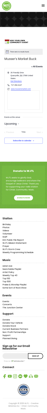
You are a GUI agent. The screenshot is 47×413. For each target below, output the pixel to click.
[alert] (23, 52)
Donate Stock (9, 325)
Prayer (6, 246)
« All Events (37, 66)
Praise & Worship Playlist (15, 284)
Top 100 (6, 278)
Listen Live (7, 266)
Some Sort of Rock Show (14, 287)
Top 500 (7, 281)
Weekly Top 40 (10, 275)
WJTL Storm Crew (11, 249)
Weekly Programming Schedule (18, 252)
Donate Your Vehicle (13, 322)
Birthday (7, 224)
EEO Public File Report (13, 240)
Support (7, 335)
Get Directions (16, 81)
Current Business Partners (15, 329)
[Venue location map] (23, 100)
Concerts (7, 304)
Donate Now (23, 198)
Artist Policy (8, 272)
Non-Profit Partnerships (14, 332)
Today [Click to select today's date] (23, 132)
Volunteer (7, 233)
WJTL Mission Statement (15, 243)
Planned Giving (10, 338)
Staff (5, 236)
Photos (6, 227)
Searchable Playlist (12, 269)
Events (6, 301)
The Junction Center (13, 307)
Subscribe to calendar (22, 141)
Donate (6, 319)
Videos (6, 230)
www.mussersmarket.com (21, 89)
